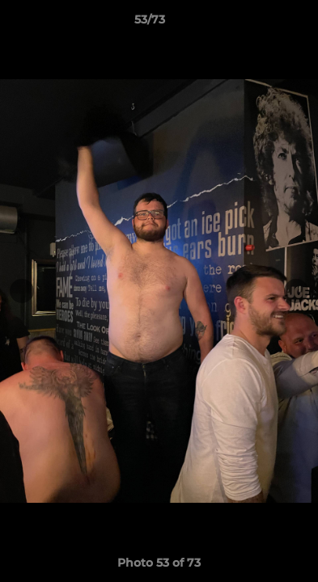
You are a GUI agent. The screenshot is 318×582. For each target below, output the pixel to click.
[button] (259, 23)
